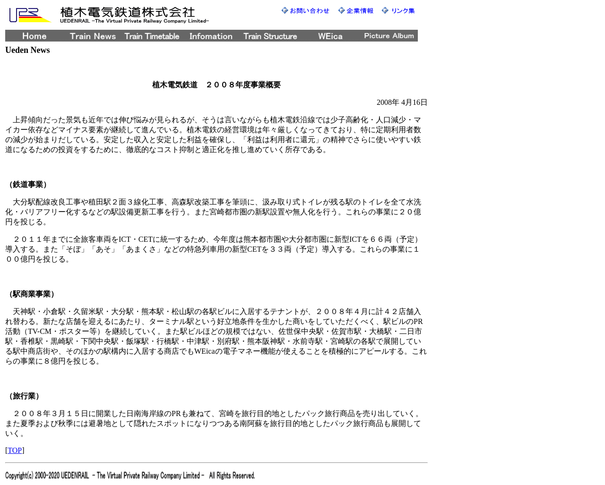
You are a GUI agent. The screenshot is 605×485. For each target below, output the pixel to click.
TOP (15, 450)
